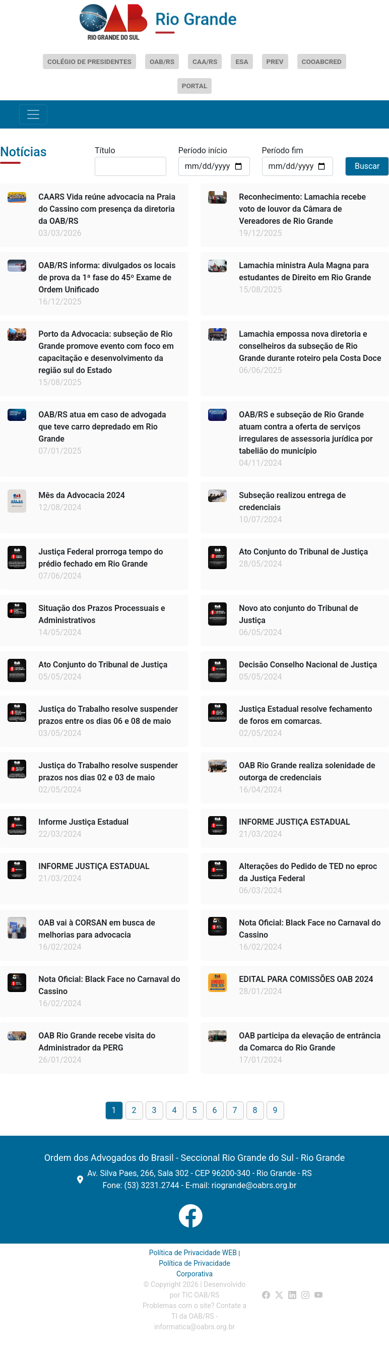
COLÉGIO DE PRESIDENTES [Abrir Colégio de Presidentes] (89, 61)
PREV (275, 61)
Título (105, 150)
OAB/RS (162, 61)
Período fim (282, 150)
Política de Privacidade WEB (193, 1253)
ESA (241, 61)
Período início (202, 150)
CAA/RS (204, 61)
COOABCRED (322, 61)
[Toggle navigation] (33, 114)
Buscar (367, 166)
